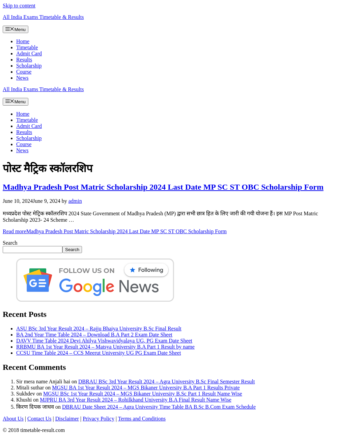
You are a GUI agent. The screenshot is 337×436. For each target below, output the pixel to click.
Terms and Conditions (142, 418)
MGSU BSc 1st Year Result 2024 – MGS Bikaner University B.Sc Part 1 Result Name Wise (142, 394)
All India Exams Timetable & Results (43, 17)
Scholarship (29, 66)
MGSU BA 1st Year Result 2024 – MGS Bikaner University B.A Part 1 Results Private (146, 387)
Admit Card (29, 53)
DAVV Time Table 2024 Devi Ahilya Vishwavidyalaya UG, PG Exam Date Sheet (104, 341)
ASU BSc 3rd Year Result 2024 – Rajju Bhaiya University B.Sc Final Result (98, 328)
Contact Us (39, 418)
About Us (13, 418)
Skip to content (19, 5)
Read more (115, 231)
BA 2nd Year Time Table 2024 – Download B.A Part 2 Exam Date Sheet (94, 334)
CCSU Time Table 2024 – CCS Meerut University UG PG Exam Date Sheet (98, 353)
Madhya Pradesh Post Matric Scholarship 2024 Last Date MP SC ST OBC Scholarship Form (163, 187)
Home (22, 41)
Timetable (27, 47)
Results (24, 59)
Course (23, 72)
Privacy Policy (98, 418)
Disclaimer (67, 418)
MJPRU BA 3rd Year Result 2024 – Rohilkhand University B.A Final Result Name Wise (135, 400)
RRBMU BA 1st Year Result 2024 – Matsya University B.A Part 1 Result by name (105, 347)
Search (10, 243)
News (22, 78)
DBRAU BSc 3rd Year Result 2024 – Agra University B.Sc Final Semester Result (166, 381)
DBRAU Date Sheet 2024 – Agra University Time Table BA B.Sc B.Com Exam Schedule (159, 407)
